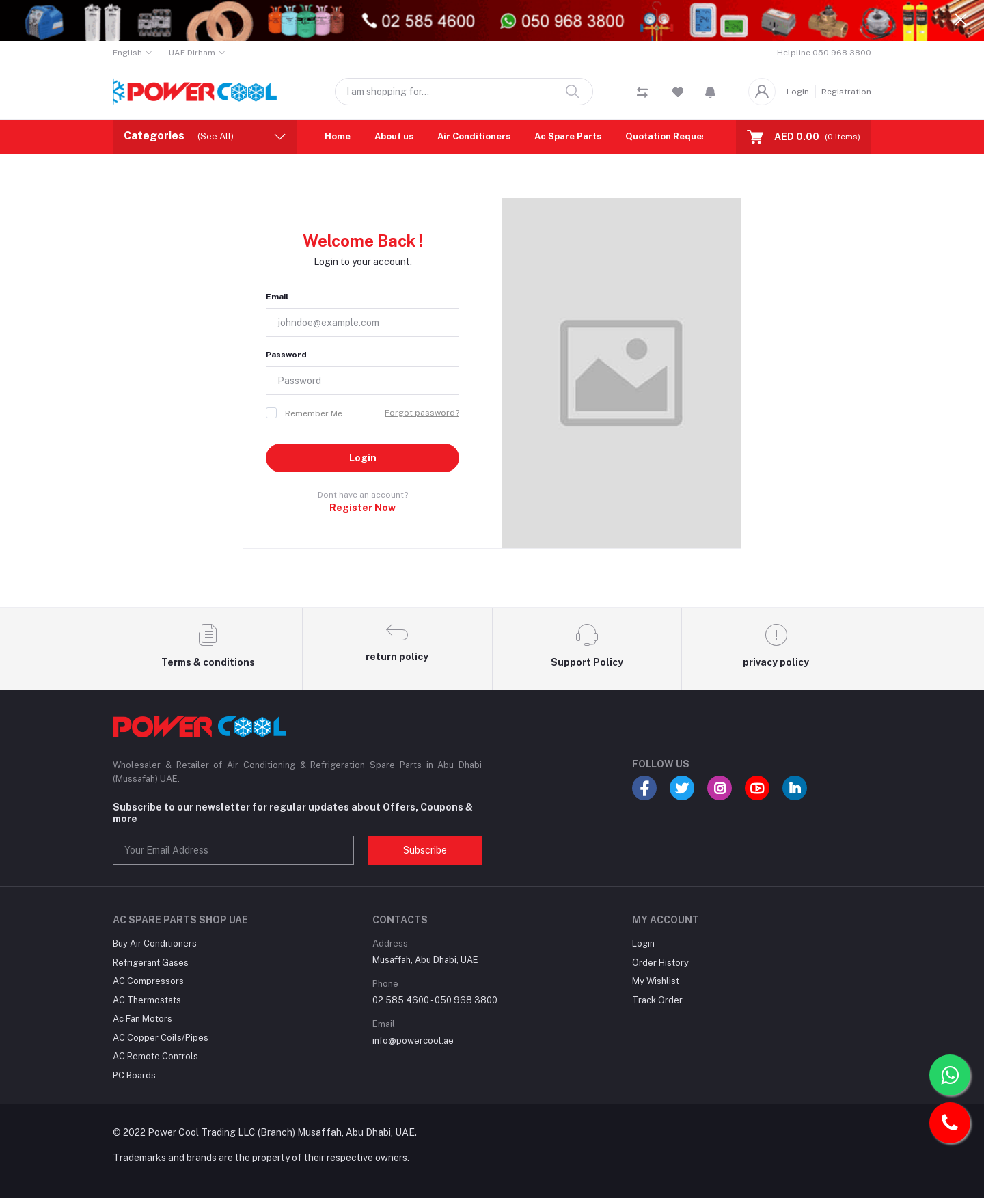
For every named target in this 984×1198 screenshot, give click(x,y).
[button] (710, 91)
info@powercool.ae (413, 1040)
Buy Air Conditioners (155, 943)
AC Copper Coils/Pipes (160, 1038)
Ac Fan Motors (142, 1018)
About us (393, 136)
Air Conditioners (473, 136)
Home (338, 136)
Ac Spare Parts (567, 136)
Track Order (657, 1000)
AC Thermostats (147, 1000)
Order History (660, 962)
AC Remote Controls (155, 1056)
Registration (846, 91)
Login (798, 91)
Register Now (362, 507)
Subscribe (425, 850)
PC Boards (134, 1075)
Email (277, 296)
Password (286, 354)
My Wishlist (655, 981)
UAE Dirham (192, 52)
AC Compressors (148, 981)
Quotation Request (668, 136)
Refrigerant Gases (151, 962)
